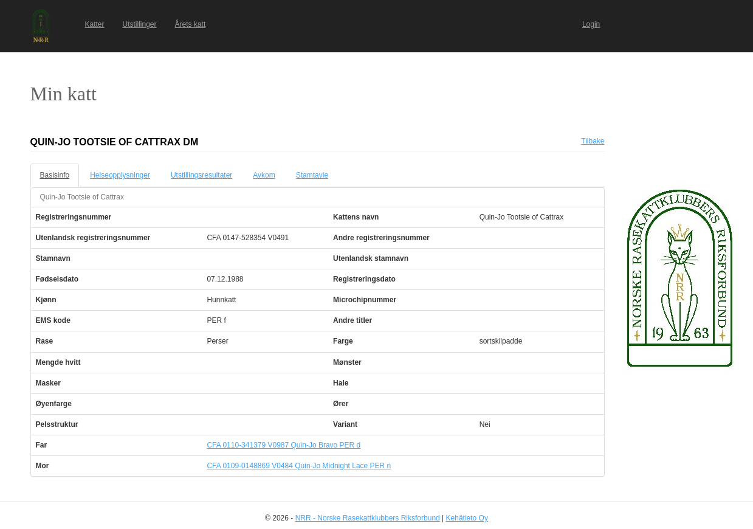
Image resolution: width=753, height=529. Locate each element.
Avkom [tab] (264, 175)
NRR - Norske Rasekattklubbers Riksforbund (367, 518)
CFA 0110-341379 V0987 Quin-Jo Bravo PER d (283, 445)
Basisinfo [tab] (55, 175)
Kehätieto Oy (467, 518)
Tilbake (592, 141)
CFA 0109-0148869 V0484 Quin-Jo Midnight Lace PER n (299, 466)
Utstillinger (140, 24)
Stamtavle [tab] (312, 175)
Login (591, 24)
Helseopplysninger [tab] (120, 175)
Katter (95, 24)
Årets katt (190, 24)
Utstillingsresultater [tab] (201, 175)
